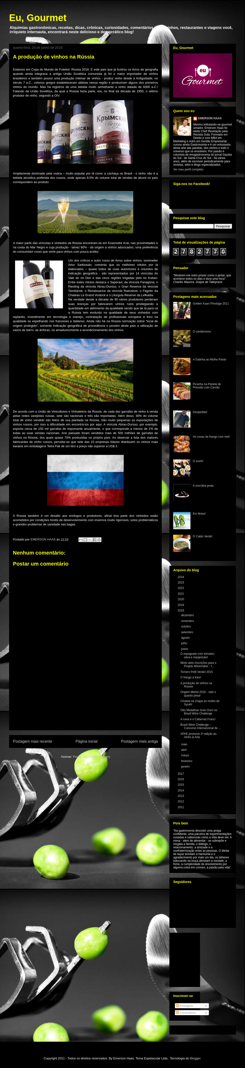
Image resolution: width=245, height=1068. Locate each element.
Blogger (195, 1058)
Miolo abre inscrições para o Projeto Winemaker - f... (198, 664)
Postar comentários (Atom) (91, 756)
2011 (181, 807)
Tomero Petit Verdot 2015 (196, 672)
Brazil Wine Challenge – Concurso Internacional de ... (200, 726)
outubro (186, 626)
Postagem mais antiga (139, 741)
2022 (181, 588)
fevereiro (187, 761)
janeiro (185, 766)
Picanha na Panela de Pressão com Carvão (207, 385)
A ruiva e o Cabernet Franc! (198, 719)
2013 (181, 796)
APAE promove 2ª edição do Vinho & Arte (198, 735)
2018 (181, 610)
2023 (181, 582)
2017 (181, 773)
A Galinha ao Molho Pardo (209, 359)
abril (184, 750)
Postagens (184, 1006)
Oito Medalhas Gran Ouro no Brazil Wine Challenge (198, 711)
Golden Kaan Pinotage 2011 (211, 303)
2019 (181, 605)
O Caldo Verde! (202, 536)
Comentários (186, 1012)
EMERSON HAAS (210, 118)
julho (184, 643)
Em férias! (199, 513)
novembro (188, 621)
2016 (181, 779)
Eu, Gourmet (38, 17)
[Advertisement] (85, 702)
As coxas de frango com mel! (211, 436)
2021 (181, 593)
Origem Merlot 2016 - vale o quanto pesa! (198, 693)
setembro (187, 632)
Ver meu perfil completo (188, 169)
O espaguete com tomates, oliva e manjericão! (197, 655)
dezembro (188, 615)
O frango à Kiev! (190, 677)
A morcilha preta (203, 485)
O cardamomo (202, 331)
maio (184, 744)
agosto (185, 637)
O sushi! (198, 461)
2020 (181, 599)
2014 (181, 790)
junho (185, 649)
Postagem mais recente (32, 741)
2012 (181, 801)
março (185, 755)
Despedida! (200, 412)
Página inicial (87, 741)
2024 (181, 577)
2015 (181, 784)
